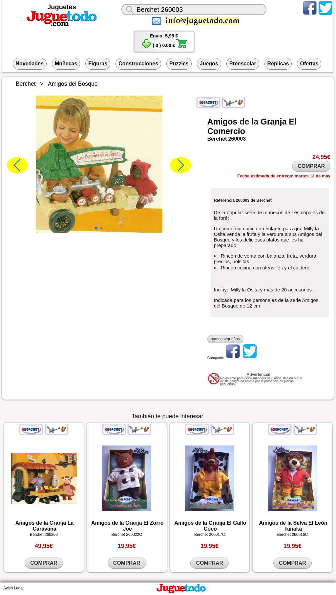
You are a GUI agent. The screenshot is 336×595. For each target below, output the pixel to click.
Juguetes (61, 7)
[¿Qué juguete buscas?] (193, 9)
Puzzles (179, 63)
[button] (96, 228)
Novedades (30, 63)
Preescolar (242, 63)
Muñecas (66, 63)
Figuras (97, 63)
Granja (273, 121)
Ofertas (309, 63)
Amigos (222, 121)
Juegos (209, 63)
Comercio (226, 131)
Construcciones (138, 63)
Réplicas (278, 63)
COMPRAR (311, 166)
